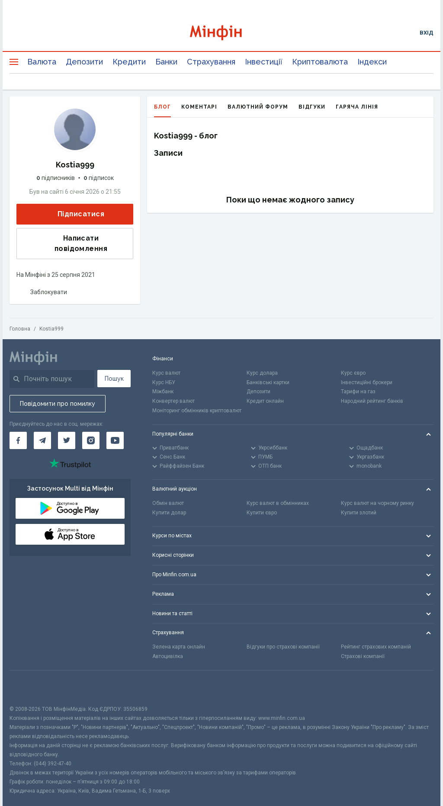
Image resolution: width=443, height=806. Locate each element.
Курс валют (166, 373)
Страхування (211, 61)
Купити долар (169, 513)
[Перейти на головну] (221, 32)
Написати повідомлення (64, 243)
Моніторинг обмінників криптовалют (196, 411)
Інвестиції (263, 61)
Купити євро (262, 513)
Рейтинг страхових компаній (376, 647)
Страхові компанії (363, 656)
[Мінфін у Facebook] (18, 440)
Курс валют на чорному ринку (377, 503)
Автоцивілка (167, 656)
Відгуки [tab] (312, 107)
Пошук (114, 378)
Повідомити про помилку (57, 403)
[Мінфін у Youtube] (115, 440)
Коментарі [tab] (199, 107)
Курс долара (262, 373)
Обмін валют (168, 503)
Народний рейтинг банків (372, 401)
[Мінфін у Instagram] (91, 440)
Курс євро (353, 373)
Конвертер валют (173, 401)
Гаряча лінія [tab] (357, 107)
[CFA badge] (29, 687)
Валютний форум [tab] (258, 107)
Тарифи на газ (358, 392)
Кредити (129, 61)
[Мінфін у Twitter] (66, 440)
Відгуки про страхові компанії (283, 647)
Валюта (41, 61)
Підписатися (74, 214)
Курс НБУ (163, 382)
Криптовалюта (320, 61)
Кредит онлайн (265, 401)
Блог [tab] (162, 110)
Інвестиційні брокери (366, 382)
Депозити (84, 61)
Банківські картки (268, 382)
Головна (20, 329)
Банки (166, 61)
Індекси (372, 61)
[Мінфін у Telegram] (42, 440)
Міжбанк (162, 392)
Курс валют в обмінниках (278, 503)
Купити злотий (358, 513)
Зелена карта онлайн (178, 647)
